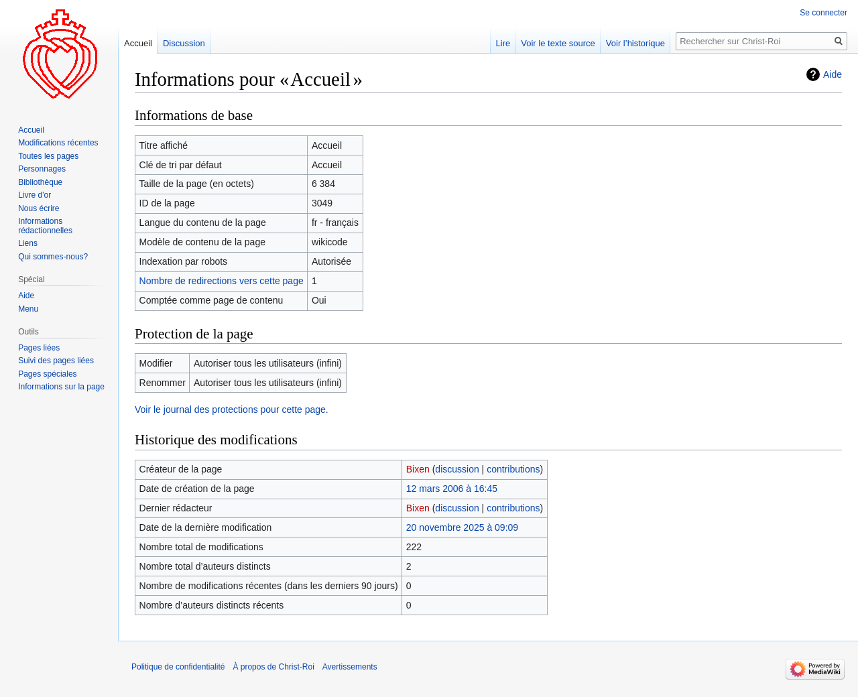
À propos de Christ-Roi (273, 667)
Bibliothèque (40, 182)
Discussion (184, 43)
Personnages (42, 169)
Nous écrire (38, 208)
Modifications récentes (58, 142)
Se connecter (823, 12)
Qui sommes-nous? (53, 256)
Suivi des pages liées (56, 360)
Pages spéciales (47, 374)
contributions (513, 469)
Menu (28, 309)
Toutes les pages (48, 156)
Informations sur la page (61, 386)
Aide (832, 74)
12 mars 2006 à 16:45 (451, 488)
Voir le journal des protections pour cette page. (231, 409)
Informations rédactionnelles (45, 225)
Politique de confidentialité (178, 667)
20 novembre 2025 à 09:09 (462, 527)
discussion (457, 469)
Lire (503, 43)
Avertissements (349, 667)
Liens (28, 243)
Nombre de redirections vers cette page (221, 280)
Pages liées (39, 348)
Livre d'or (34, 195)
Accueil (138, 43)
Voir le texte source (558, 43)
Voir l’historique (635, 43)
